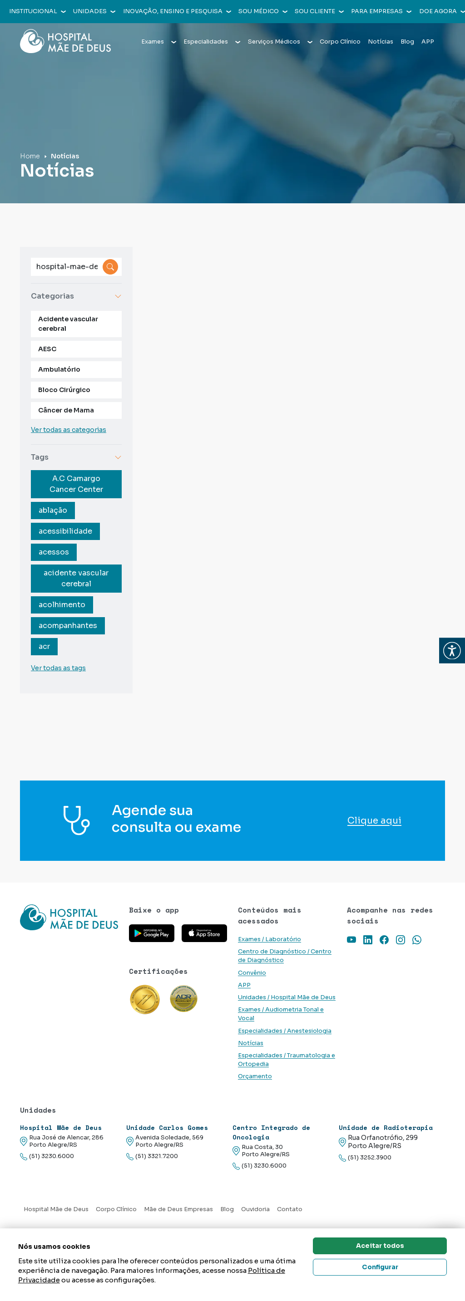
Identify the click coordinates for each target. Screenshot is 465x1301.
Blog (407, 41)
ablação (53, 510)
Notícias (380, 41)
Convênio (252, 973)
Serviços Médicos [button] (280, 41)
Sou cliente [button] (319, 11)
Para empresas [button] (381, 11)
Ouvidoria (255, 1209)
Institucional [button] (37, 11)
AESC (47, 349)
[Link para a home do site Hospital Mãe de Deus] (69, 917)
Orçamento (255, 1076)
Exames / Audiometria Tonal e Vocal (281, 1014)
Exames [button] (158, 41)
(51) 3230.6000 (47, 1156)
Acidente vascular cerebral (68, 324)
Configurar (380, 1267)
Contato (289, 1209)
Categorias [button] (76, 296)
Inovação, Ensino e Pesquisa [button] (177, 11)
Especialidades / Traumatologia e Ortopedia (286, 1060)
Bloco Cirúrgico (64, 390)
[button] (452, 650)
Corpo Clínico (340, 41)
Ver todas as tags (58, 668)
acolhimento (62, 604)
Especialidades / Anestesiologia (284, 1031)
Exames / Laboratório (269, 939)
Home (30, 156)
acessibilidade (65, 531)
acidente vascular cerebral (76, 578)
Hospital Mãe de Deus (56, 1209)
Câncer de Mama (66, 410)
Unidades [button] (94, 11)
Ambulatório (59, 369)
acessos (54, 552)
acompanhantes (68, 625)
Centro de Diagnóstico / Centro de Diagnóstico (284, 956)
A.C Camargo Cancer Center (76, 484)
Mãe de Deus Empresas (178, 1209)
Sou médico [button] (262, 11)
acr (44, 646)
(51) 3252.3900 (365, 1158)
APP (427, 41)
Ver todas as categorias (68, 430)
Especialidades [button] (211, 41)
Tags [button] (76, 457)
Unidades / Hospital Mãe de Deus (287, 997)
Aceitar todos (380, 1246)
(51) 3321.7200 (152, 1156)
